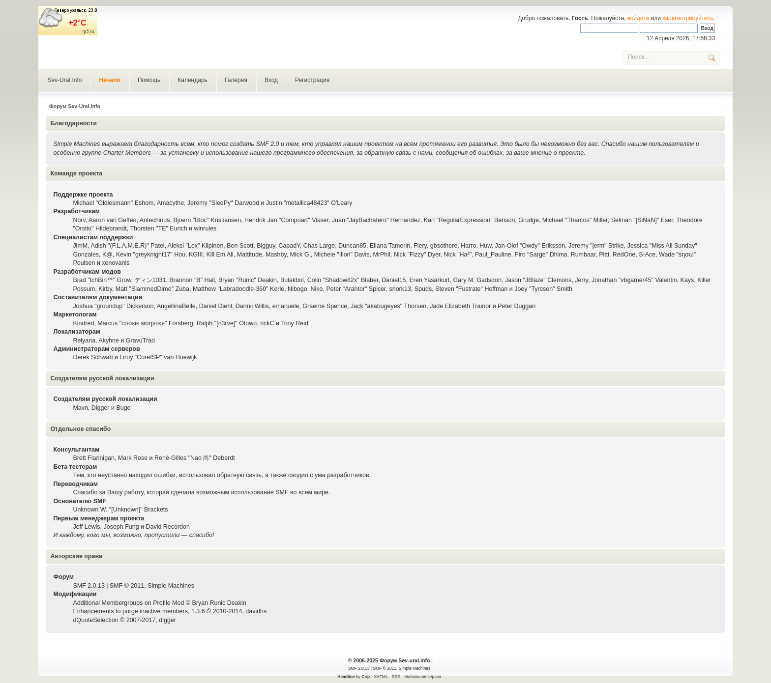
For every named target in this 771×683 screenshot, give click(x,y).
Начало (109, 80)
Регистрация (312, 80)
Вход (271, 80)
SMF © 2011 (127, 585)
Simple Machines (171, 585)
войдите (638, 18)
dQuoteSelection (95, 620)
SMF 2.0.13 (88, 585)
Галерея (236, 80)
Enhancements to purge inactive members (130, 611)
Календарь (193, 80)
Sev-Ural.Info (64, 80)
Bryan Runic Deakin (219, 602)
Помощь (149, 80)
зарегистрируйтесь (687, 18)
